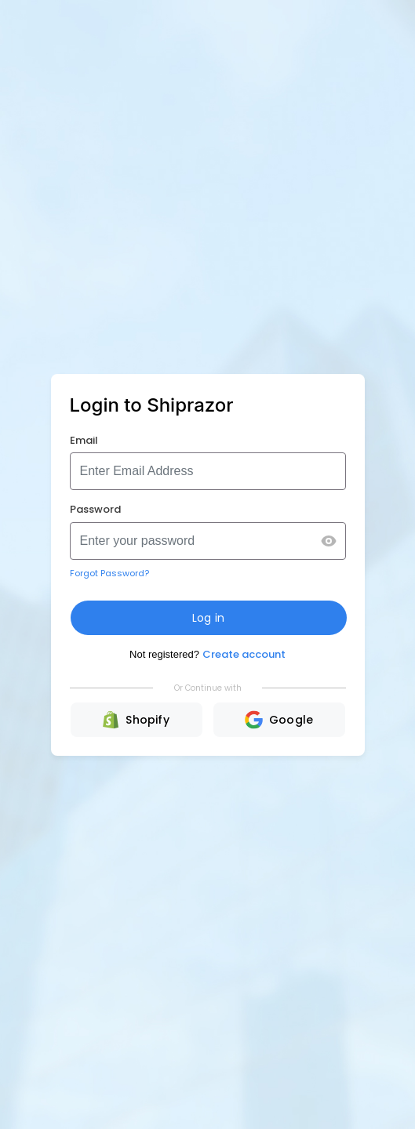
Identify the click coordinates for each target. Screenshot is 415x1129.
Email (84, 440)
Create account (244, 654)
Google (279, 719)
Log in (208, 618)
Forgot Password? (109, 573)
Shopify (136, 719)
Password (95, 509)
